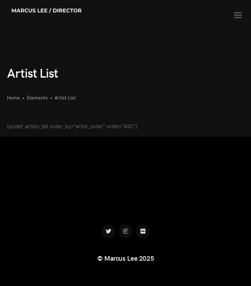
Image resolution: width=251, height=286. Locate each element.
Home (13, 97)
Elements (37, 97)
